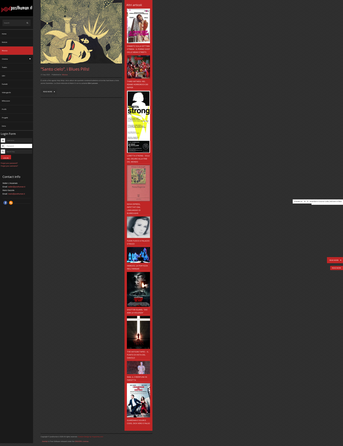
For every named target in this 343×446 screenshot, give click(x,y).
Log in (6, 158)
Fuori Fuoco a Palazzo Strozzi (138, 242)
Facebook (5, 203)
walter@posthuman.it (16, 187)
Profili (4, 109)
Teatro (4, 67)
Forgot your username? (9, 166)
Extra (4, 126)
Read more (47, 91)
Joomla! (45, 441)
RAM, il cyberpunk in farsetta (137, 378)
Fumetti (4, 84)
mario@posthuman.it (16, 194)
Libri (3, 76)
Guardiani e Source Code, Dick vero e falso (138, 422)
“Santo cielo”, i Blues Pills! (65, 69)
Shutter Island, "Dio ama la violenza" (137, 311)
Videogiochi (6, 92)
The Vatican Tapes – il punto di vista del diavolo (138, 354)
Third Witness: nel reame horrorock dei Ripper (137, 84)
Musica (4, 50)
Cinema (5, 59)
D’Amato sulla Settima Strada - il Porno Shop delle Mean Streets (138, 49)
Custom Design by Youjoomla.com (90, 437)
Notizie (4, 42)
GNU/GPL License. (82, 441)
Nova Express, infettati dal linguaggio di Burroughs (134, 208)
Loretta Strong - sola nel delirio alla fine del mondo (138, 158)
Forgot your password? (9, 163)
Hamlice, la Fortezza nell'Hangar (137, 267)
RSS (11, 203)
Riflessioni (6, 101)
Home (4, 34)
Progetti (5, 117)
